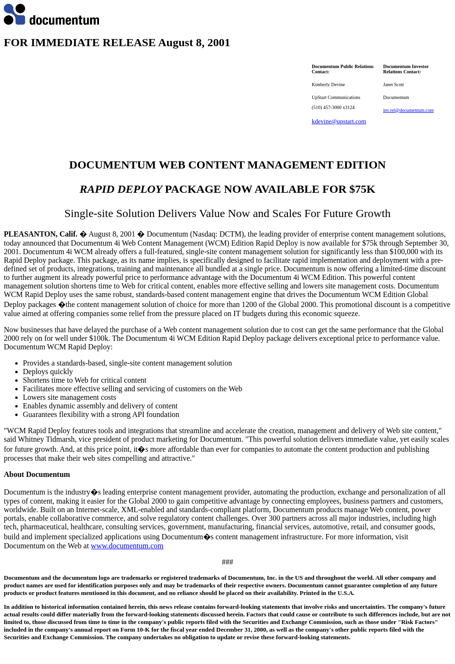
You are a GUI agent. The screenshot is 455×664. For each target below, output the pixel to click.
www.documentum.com (127, 546)
